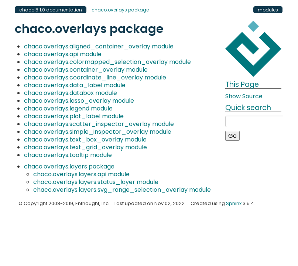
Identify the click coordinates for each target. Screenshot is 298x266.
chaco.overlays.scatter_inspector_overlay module (99, 124)
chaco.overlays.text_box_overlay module (85, 139)
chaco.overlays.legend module (68, 108)
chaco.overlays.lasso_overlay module (79, 100)
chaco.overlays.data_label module (75, 85)
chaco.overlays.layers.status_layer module (95, 182)
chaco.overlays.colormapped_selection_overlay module (107, 62)
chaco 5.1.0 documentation (50, 10)
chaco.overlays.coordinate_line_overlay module (95, 77)
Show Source (244, 96)
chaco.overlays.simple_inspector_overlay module (97, 131)
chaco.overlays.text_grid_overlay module (85, 147)
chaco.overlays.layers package (69, 166)
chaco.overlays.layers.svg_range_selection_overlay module (122, 189)
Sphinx (234, 203)
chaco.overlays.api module (63, 54)
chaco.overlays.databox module (70, 93)
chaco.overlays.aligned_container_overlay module (99, 46)
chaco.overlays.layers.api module (81, 174)
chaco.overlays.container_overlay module (86, 69)
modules (268, 10)
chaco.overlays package (120, 10)
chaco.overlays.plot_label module (74, 116)
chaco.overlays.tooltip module (68, 155)
